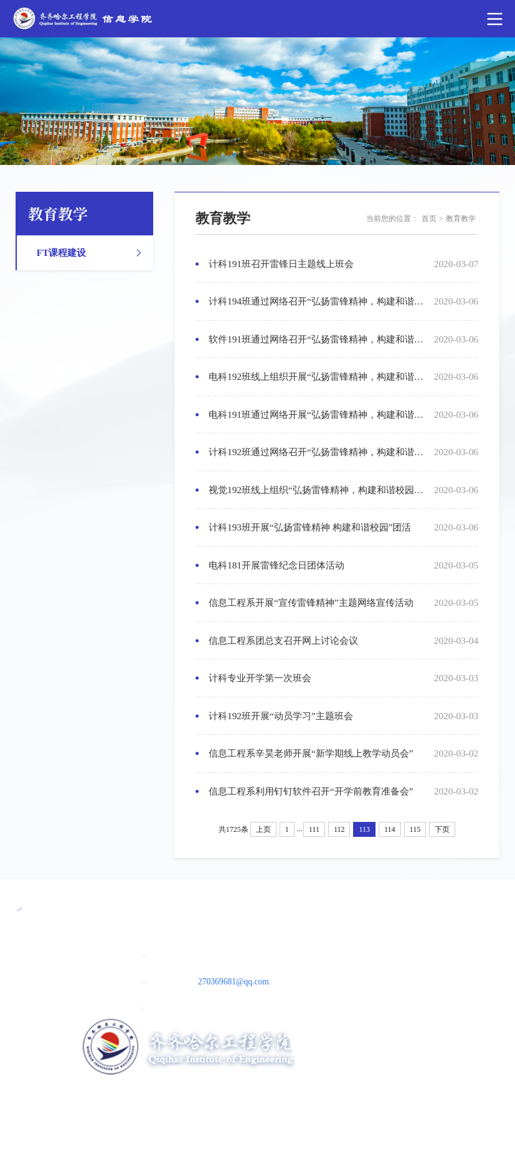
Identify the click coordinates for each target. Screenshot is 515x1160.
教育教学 (461, 218)
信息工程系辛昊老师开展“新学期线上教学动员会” (311, 753)
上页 (263, 829)
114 (389, 829)
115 (415, 829)
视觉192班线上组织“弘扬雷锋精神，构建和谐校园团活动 (317, 489)
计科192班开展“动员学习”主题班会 (281, 715)
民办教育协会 (120, 907)
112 (339, 829)
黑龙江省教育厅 (217, 907)
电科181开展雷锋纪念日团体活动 (276, 565)
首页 (429, 218)
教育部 (300, 907)
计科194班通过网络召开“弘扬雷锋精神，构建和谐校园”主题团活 (317, 301)
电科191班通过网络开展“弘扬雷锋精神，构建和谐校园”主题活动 (317, 414)
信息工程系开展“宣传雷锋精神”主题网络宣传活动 (311, 602)
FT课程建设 (62, 252)
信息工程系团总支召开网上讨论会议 (283, 640)
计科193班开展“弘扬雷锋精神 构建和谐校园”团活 (310, 527)
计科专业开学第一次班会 (260, 677)
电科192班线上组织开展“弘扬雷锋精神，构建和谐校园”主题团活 (317, 376)
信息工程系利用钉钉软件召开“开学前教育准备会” (311, 791)
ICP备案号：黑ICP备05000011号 (257, 1085)
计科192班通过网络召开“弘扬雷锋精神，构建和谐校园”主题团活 (317, 451)
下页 (442, 829)
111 (314, 829)
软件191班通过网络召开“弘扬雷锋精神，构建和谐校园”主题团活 (317, 339)
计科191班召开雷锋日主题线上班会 (281, 263)
